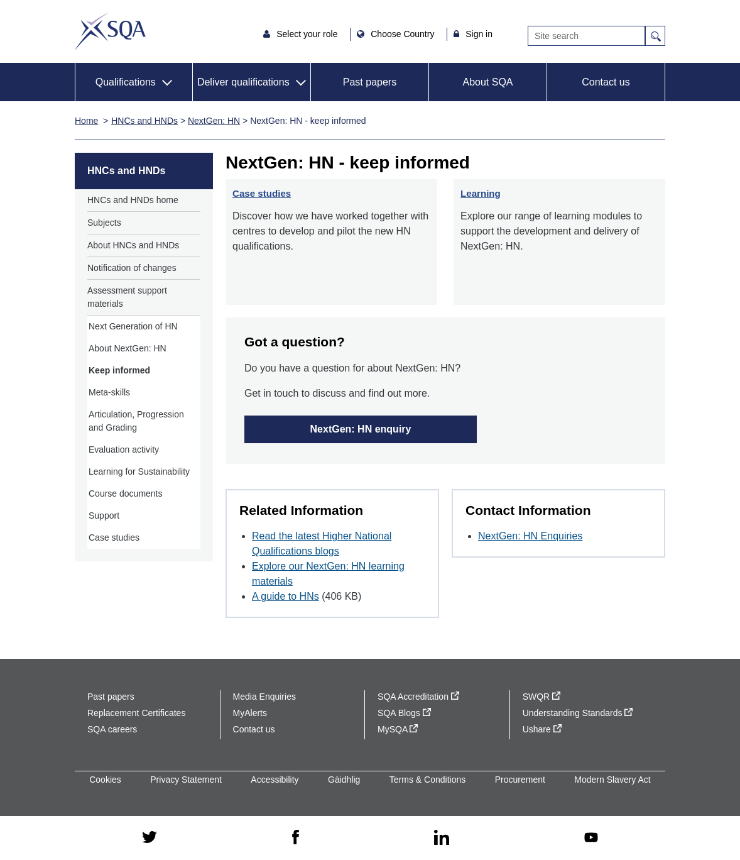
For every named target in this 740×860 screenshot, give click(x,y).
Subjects (104, 223)
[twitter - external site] (149, 838)
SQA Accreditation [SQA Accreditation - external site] (418, 697)
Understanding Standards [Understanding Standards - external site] (578, 713)
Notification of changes (132, 268)
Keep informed (119, 370)
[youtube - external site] (591, 838)
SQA (110, 31)
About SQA (487, 82)
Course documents (126, 493)
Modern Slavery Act (612, 780)
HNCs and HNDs (144, 121)
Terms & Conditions (427, 780)
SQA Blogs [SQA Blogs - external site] (404, 713)
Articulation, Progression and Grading (136, 421)
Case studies (114, 537)
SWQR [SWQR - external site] (541, 697)
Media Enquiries (264, 697)
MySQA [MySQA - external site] (398, 729)
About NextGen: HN (127, 348)
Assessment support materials (127, 297)
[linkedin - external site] (441, 838)
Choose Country (404, 34)
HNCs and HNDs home (132, 200)
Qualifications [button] (125, 82)
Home (86, 121)
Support (104, 515)
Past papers (369, 82)
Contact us (605, 82)
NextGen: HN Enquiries (530, 536)
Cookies (105, 780)
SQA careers (112, 729)
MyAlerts (250, 713)
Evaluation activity (124, 449)
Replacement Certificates (136, 713)
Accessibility (274, 780)
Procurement (520, 780)
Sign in (478, 34)
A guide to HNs (285, 596)
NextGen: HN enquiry (360, 429)
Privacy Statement (186, 780)
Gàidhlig (344, 780)
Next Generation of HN (133, 326)
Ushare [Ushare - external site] (542, 729)
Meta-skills (109, 392)
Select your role (308, 34)
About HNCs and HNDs (133, 245)
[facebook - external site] (295, 838)
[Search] (586, 36)
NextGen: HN (214, 121)
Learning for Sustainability (139, 471)
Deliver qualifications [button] (243, 82)
